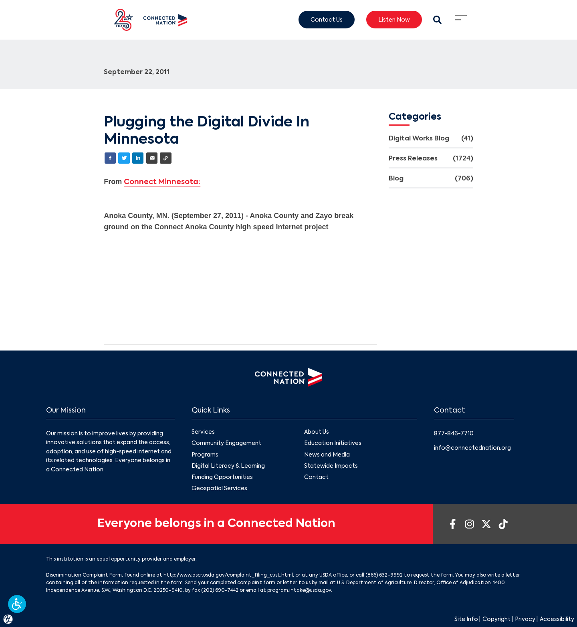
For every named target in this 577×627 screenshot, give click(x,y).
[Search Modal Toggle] (437, 20)
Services (203, 432)
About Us (316, 432)
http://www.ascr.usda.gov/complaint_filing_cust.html (228, 575)
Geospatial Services (219, 488)
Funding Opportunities (222, 477)
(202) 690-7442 (219, 590)
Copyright (496, 619)
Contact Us (327, 19)
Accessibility (557, 619)
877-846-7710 (454, 434)
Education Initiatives (332, 444)
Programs (205, 455)
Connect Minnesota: (162, 182)
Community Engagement (226, 444)
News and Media (327, 455)
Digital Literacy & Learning (228, 466)
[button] (17, 604)
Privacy (525, 619)
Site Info (466, 619)
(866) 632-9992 (384, 575)
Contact (316, 477)
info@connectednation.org (472, 448)
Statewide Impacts (331, 466)
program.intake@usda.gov (299, 590)
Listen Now (394, 19)
